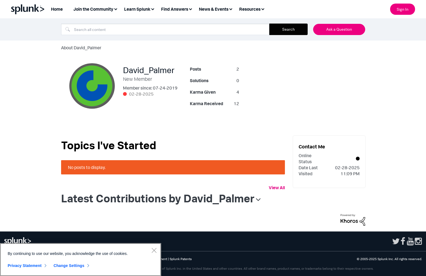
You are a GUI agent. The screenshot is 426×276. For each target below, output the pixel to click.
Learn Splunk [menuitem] (137, 9)
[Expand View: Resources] (262, 8)
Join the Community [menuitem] (93, 9)
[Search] (165, 29)
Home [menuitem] (57, 9)
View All (277, 187)
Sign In (402, 9)
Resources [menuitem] (250, 9)
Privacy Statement (25, 265)
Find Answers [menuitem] (174, 9)
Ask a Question (339, 29)
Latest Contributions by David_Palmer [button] (158, 198)
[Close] (154, 250)
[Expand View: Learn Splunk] (152, 8)
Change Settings (68, 265)
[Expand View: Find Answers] (190, 8)
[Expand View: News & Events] (230, 8)
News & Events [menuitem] (213, 9)
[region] (80, 259)
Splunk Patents (181, 259)
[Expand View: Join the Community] (115, 8)
